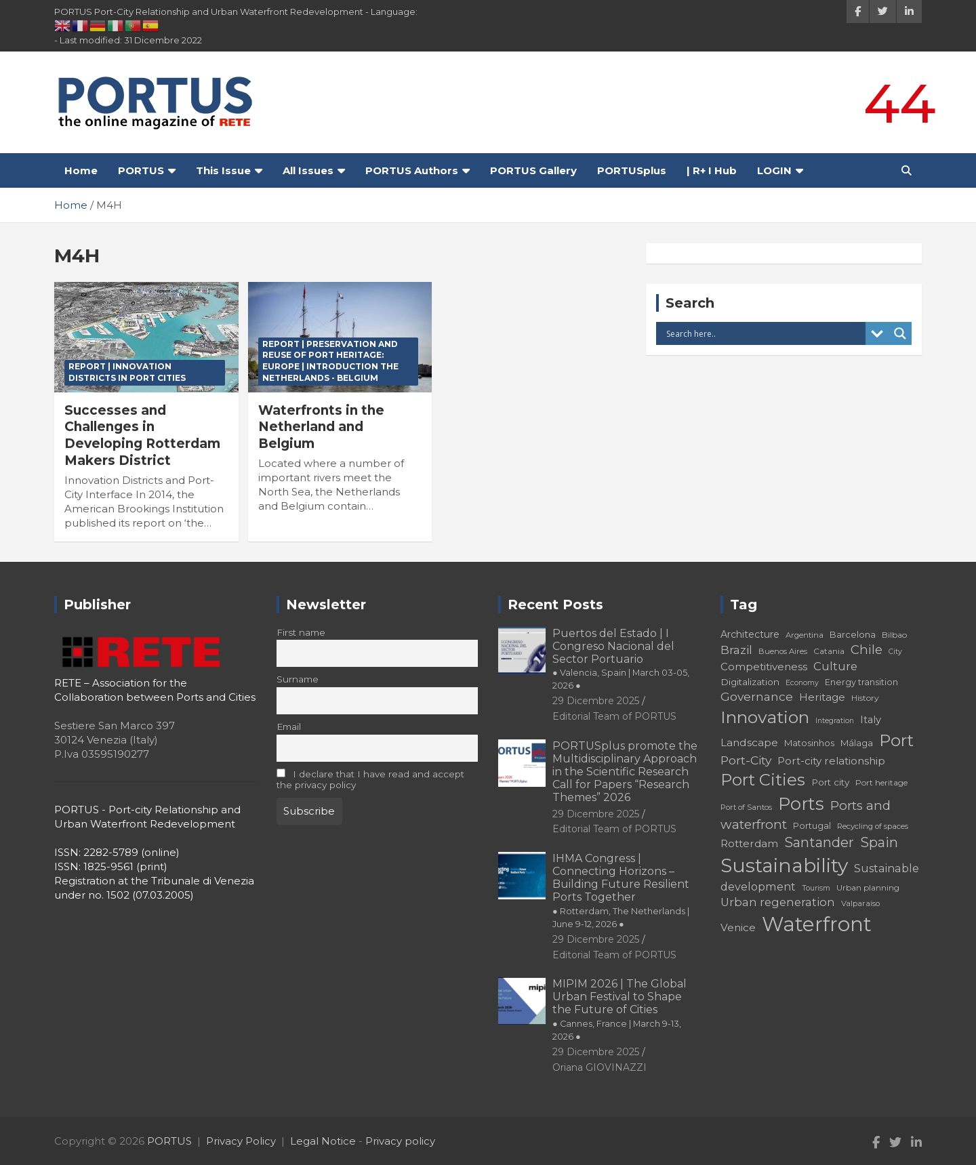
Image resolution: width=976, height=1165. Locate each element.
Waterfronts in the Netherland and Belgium (321, 427)
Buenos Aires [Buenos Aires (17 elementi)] (782, 651)
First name (301, 632)
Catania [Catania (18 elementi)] (829, 651)
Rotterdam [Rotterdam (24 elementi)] (749, 843)
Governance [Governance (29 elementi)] (756, 696)
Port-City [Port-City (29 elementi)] (745, 760)
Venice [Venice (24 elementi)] (738, 927)
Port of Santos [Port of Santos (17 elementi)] (746, 807)
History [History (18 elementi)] (865, 698)
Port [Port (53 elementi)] (896, 740)
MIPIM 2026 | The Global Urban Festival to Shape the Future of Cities (619, 1009)
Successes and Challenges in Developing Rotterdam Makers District (142, 435)
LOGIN (774, 170)
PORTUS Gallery (533, 170)
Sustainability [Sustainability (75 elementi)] (784, 865)
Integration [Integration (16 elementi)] (834, 720)
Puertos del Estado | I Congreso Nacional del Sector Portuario (620, 659)
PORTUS (141, 170)
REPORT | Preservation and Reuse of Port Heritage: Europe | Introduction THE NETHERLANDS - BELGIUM (330, 361)
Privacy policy (400, 1141)
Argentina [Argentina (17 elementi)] (805, 635)
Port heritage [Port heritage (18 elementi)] (881, 782)
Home (81, 170)
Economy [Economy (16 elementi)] (802, 682)
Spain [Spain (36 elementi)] (879, 842)
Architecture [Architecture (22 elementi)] (749, 634)
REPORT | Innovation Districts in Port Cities (127, 372)
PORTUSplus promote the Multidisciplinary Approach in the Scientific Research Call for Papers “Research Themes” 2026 (624, 771)
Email (289, 726)
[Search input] (764, 333)
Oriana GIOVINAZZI (599, 1067)
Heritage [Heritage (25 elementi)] (822, 697)
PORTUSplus (631, 170)
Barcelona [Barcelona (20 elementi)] (853, 634)
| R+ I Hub (712, 170)
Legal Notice (323, 1141)
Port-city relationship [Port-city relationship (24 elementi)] (831, 760)
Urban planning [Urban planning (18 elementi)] (867, 887)
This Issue (223, 170)
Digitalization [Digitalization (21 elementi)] (749, 681)
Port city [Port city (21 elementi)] (830, 782)
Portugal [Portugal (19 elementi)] (812, 826)
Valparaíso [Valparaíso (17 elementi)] (860, 903)
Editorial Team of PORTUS (614, 716)
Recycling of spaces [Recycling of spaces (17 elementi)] (872, 826)
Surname (298, 679)
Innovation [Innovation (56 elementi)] (764, 717)
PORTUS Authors (411, 170)
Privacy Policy (241, 1141)
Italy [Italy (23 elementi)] (870, 720)
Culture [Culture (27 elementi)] (835, 666)
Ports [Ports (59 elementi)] (801, 803)
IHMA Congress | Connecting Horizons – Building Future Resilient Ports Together (620, 890)
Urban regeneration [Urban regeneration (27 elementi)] (777, 902)
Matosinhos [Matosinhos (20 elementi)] (809, 742)
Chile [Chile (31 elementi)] (866, 649)
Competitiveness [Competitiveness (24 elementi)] (763, 666)
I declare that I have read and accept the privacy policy (371, 779)
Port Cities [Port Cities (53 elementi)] (762, 780)
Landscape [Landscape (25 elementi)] (749, 742)
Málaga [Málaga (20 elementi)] (856, 742)
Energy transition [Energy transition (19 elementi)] (861, 682)
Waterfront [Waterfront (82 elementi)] (817, 924)
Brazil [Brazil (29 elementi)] (736, 649)
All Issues (308, 170)
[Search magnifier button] (900, 333)
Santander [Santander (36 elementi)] (819, 842)
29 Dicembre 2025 (595, 701)
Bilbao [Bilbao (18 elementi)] (894, 635)
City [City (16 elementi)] (895, 651)
